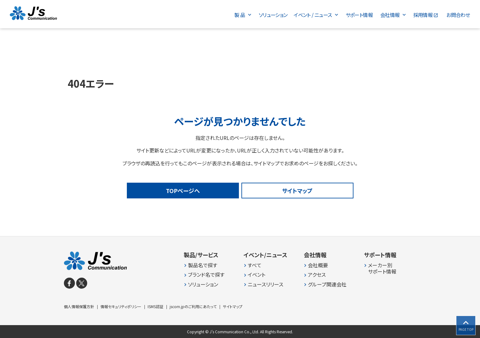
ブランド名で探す (206, 274)
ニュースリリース (265, 284)
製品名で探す (202, 265)
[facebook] (69, 283)
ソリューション (203, 284)
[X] (81, 283)
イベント (256, 274)
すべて (255, 265)
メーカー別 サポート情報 (382, 268)
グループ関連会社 (327, 284)
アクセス (317, 274)
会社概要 (318, 265)
